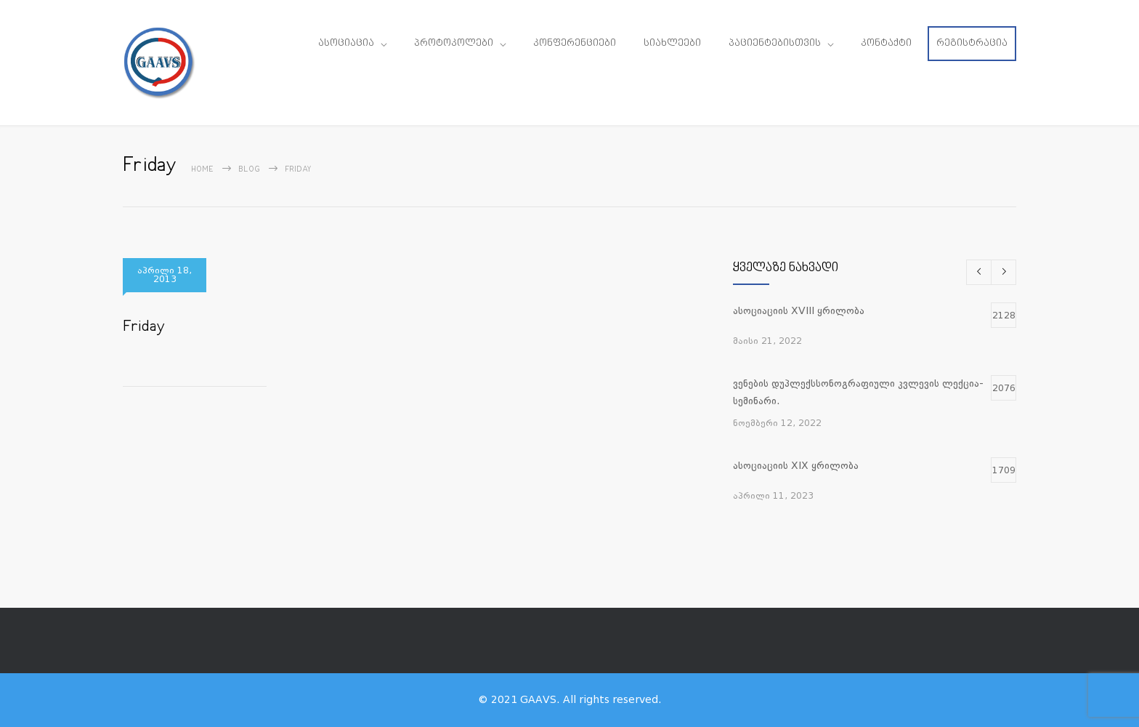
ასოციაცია (346, 43)
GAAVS (538, 700)
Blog (249, 169)
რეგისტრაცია (972, 43)
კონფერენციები (574, 43)
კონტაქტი (886, 43)
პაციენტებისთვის (775, 43)
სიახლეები (672, 43)
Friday (144, 327)
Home (202, 169)
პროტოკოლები (453, 43)
